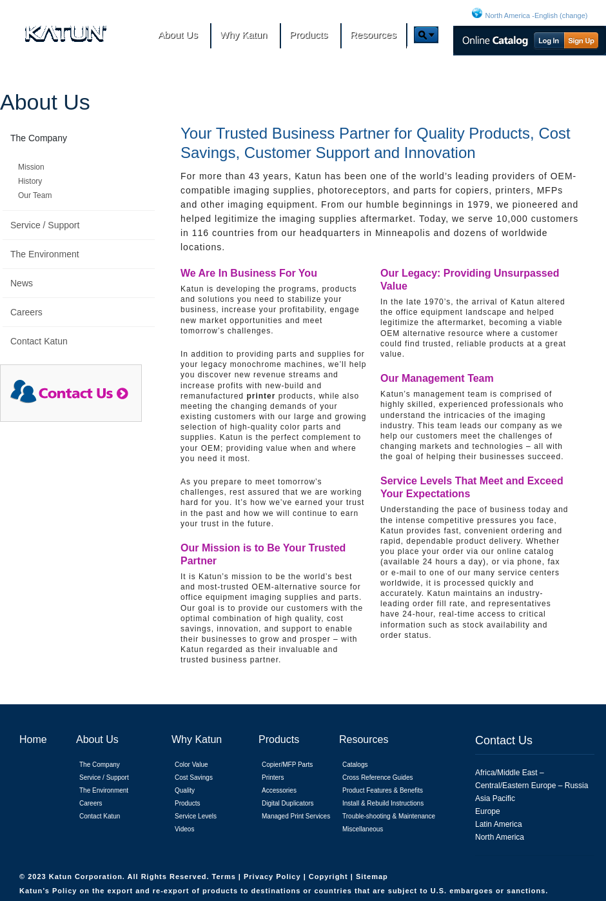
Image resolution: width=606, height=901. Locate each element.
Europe (487, 811)
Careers (26, 312)
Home (33, 739)
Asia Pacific (495, 798)
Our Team (35, 195)
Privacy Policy (274, 876)
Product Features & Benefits (382, 790)
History (30, 181)
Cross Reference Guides (377, 777)
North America (499, 837)
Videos (184, 829)
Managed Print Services (296, 816)
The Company (38, 138)
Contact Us (504, 740)
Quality (185, 790)
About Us (45, 102)
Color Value (191, 764)
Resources (363, 739)
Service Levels (196, 816)
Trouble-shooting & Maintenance (388, 816)
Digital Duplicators (288, 803)
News (21, 283)
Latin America (498, 824)
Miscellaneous (362, 829)
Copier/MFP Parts (287, 764)
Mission (31, 167)
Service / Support (44, 225)
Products (187, 803)
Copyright (330, 876)
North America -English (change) (536, 15)
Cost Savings (194, 777)
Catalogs (354, 764)
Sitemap (372, 876)
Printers (273, 777)
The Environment (44, 254)
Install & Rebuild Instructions (383, 803)
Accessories (279, 790)
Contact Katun (39, 341)
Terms (225, 876)
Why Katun (196, 739)
